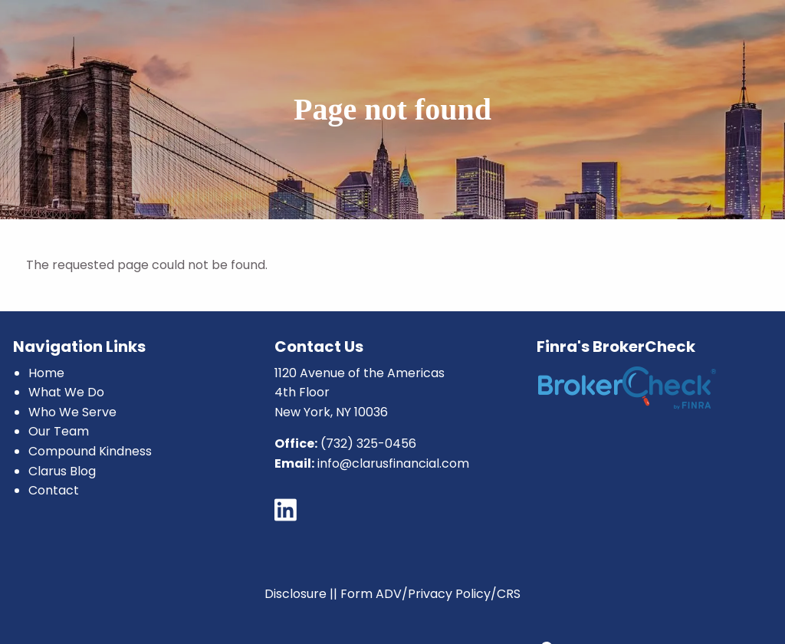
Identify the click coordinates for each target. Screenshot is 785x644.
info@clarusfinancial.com (393, 463)
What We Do (66, 392)
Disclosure (295, 594)
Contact (53, 490)
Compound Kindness (90, 451)
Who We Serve (72, 412)
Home (46, 373)
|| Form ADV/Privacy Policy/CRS (425, 594)
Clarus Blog (62, 471)
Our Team (58, 431)
